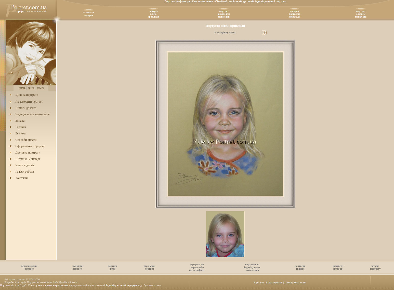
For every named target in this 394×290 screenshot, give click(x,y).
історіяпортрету (375, 267)
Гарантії (20, 127)
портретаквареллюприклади (224, 14)
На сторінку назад (224, 32)
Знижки (20, 120)
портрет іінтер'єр (338, 267)
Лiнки (288, 282)
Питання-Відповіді (27, 159)
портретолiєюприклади (153, 14)
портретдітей (112, 267)
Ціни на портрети (26, 94)
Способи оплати (25, 140)
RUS (31, 88)
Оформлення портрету (30, 146)
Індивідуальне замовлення (32, 114)
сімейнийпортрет (77, 267)
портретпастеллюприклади (294, 14)
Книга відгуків (24, 165)
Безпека (20, 133)
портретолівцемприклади (360, 14)
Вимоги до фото (25, 108)
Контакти (21, 178)
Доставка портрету (27, 152)
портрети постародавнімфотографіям (196, 267)
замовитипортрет (88, 14)
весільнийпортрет (149, 267)
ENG (40, 88)
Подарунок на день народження (48, 285)
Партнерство (274, 282)
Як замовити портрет (29, 101)
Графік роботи (24, 171)
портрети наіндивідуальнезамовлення (252, 267)
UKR (22, 88)
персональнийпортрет (29, 267)
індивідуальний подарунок (123, 285)
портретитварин (300, 267)
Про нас (259, 282)
